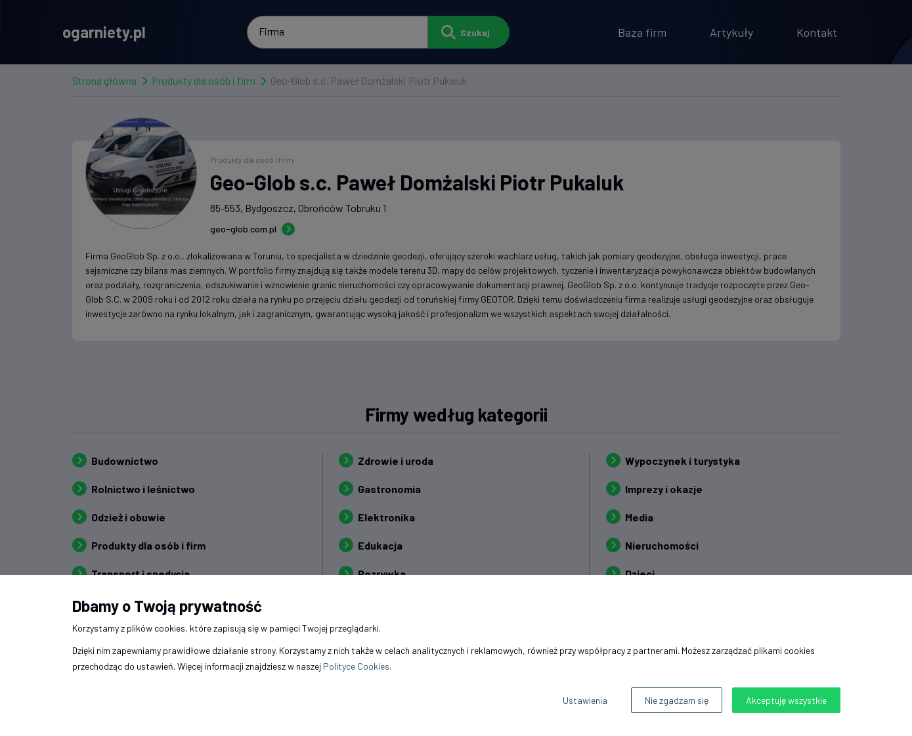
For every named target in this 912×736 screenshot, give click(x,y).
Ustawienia (585, 700)
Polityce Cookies (356, 666)
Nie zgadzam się (676, 700)
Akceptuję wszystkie (786, 700)
